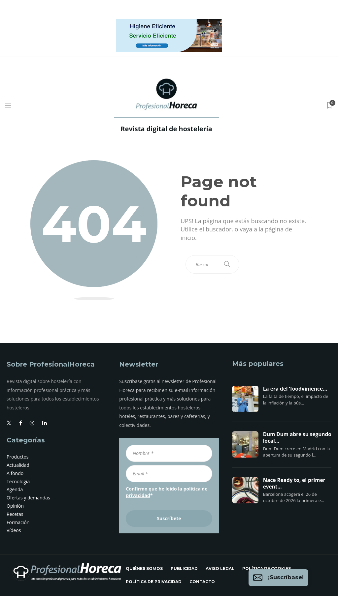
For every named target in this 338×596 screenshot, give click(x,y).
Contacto (202, 581)
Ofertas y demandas (28, 497)
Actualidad (18, 465)
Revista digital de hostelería (166, 128)
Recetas (15, 514)
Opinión (15, 506)
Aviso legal (220, 568)
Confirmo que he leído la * (166, 492)
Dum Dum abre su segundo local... (297, 437)
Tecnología (18, 481)
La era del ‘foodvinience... (295, 389)
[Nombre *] (169, 453)
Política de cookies (266, 568)
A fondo (15, 473)
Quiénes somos (144, 568)
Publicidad (184, 568)
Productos (18, 457)
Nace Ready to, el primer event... (294, 483)
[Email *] (169, 473)
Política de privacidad (154, 581)
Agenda (15, 489)
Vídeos (14, 530)
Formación (18, 522)
